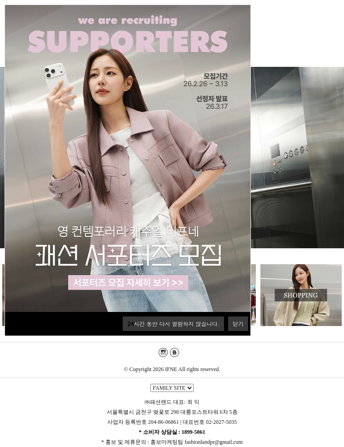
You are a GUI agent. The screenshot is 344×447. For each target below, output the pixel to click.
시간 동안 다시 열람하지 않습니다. (173, 323)
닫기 (238, 323)
